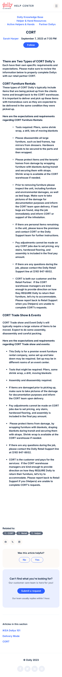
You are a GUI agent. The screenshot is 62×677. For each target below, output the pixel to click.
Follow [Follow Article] (31, 44)
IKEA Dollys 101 (11, 630)
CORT (6, 641)
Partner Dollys (47, 24)
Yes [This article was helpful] (37, 559)
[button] (56, 6)
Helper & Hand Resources (31, 20)
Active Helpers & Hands (21, 24)
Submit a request (31, 590)
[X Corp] (12, 542)
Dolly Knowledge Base (30, 17)
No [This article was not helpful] (24, 559)
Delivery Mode (11, 636)
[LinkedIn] (19, 542)
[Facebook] (6, 542)
